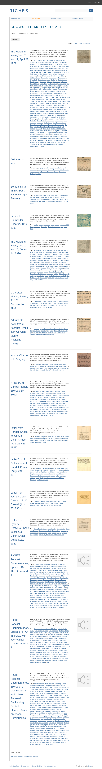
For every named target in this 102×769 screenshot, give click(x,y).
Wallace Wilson (58, 140)
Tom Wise (38, 174)
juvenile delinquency (41, 366)
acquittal (36, 329)
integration (48, 640)
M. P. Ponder (65, 264)
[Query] (74, 10)
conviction (43, 331)
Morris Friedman (49, 121)
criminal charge (59, 470)
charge (54, 468)
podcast (58, 597)
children (63, 76)
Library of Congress (45, 589)
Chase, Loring (34, 693)
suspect (60, 227)
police (32, 172)
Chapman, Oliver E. (62, 691)
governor (39, 580)
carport (44, 301)
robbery (32, 131)
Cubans (43, 399)
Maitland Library (35, 111)
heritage (36, 715)
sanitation (56, 132)
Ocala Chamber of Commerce (39, 125)
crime (48, 80)
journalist (33, 642)
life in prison (54, 589)
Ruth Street (37, 307)
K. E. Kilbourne (39, 101)
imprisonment (64, 438)
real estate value (40, 728)
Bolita (50, 393)
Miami (62, 644)
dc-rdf (16, 756)
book (49, 70)
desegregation (42, 635)
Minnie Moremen (61, 270)
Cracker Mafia (64, 633)
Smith (65, 440)
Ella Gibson (33, 401)
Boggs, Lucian (61, 529)
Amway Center (49, 685)
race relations (52, 599)
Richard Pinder (61, 129)
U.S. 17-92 (56, 734)
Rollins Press (39, 131)
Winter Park (39, 144)
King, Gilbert (34, 586)
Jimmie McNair (40, 99)
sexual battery (34, 201)
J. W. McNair (36, 262)
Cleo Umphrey (62, 78)
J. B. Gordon (53, 260)
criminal (57, 225)
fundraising (33, 580)
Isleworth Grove (43, 440)
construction (56, 301)
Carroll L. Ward (52, 74)
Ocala (64, 123)
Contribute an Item (77, 18)
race (61, 476)
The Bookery (46, 134)
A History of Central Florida (41, 391)
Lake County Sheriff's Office (38, 587)
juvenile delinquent (52, 366)
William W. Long (55, 142)
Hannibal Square (41, 713)
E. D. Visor (43, 82)
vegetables (64, 136)
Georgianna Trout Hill (61, 88)
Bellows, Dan (57, 687)
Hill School (33, 260)
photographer (62, 648)
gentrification (55, 711)
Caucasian (48, 468)
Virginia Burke (60, 138)
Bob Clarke (45, 393)
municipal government (36, 123)
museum (49, 721)
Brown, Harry (40, 395)
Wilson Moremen (38, 280)
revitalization (49, 728)
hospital (32, 474)
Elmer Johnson (34, 84)
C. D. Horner (39, 72)
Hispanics (33, 405)
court (44, 195)
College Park (55, 633)
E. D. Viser (65, 256)
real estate (54, 129)
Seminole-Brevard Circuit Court (50, 199)
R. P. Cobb (39, 129)
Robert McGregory (58, 197)
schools (36, 172)
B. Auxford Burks (62, 64)
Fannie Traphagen (63, 84)
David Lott (57, 331)
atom (12, 756)
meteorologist (56, 644)
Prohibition (44, 227)
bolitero (62, 393)
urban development (38, 736)
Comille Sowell (42, 80)
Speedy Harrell (46, 413)
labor (52, 440)
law (67, 195)
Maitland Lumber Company (48, 111)
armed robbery (38, 195)
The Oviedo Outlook (45, 201)
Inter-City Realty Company (38, 95)
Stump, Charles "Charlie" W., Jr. (44, 656)
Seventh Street (34, 370)
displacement (55, 699)
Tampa (53, 413)
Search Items (34, 33)
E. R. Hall (49, 82)
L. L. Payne (52, 262)
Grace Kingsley (42, 89)
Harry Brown (49, 403)
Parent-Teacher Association (56, 125)
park (46, 723)
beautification (34, 68)
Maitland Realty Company (56, 113)
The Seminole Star (55, 370)
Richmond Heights (45, 730)
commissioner (43, 533)
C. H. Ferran (54, 254)
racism (58, 599)
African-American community (52, 683)
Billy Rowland (43, 70)
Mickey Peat (40, 121)
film (31, 86)
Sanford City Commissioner (47, 535)
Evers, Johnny (52, 636)
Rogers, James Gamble (58, 730)
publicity (44, 599)
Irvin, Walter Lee (48, 584)
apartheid (56, 685)
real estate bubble (40, 727)
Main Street (65, 407)
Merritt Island (34, 409)
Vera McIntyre (34, 138)
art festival (61, 629)
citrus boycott (54, 566)
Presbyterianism (53, 127)
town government (40, 136)
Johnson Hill (63, 331)
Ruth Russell (40, 132)
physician (66, 723)
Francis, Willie (64, 578)
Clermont (39, 568)
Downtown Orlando (44, 701)
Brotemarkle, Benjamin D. (61, 689)
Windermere (38, 442)
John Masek (48, 99)
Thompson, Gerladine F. (41, 734)
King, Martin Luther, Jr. (62, 642)
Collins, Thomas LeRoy (58, 568)
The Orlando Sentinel (50, 658)
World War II (45, 744)
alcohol (36, 225)
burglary (40, 168)
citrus (46, 78)
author (32, 631)
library (63, 103)
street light (63, 276)
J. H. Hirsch (46, 97)
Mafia (60, 407)
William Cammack (45, 142)
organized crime (44, 411)
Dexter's (48, 699)
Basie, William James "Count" (44, 687)
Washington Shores (44, 738)
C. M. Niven (63, 72)
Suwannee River (58, 605)
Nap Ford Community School (61, 721)
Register (97, 2)
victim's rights (59, 201)
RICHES (19, 10)
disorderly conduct (44, 438)
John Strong (56, 99)
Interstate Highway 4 (44, 717)
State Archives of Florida (55, 603)
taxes (31, 734)
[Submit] (91, 10)
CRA (46, 695)
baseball (37, 631)
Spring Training (63, 654)
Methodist (33, 121)
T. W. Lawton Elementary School (49, 172)
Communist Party (43, 570)
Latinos (46, 407)
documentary (42, 576)
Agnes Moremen (47, 250)
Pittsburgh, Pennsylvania (45, 650)
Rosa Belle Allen (48, 131)
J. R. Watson (62, 97)
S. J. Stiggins (48, 132)
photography (34, 650)
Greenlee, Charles (60, 580)
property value (47, 725)
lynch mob (37, 591)
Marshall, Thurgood (51, 591)
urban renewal (48, 736)
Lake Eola (48, 103)
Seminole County (35, 199)
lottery (56, 407)
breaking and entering (46, 501)
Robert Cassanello (35, 413)
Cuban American (62, 397)
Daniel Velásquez (52, 399)
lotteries (51, 407)
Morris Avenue (42, 721)
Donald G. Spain (47, 256)
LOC (31, 591)
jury (31, 333)
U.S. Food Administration (51, 478)
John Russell (44, 262)
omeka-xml (31, 756)
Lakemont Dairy (56, 103)
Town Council (43, 278)
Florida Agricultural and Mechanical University (50, 707)
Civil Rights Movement (52, 693)
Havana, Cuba (40, 640)
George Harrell (40, 403)
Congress (39, 397)
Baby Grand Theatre (36, 66)
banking (48, 66)
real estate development (53, 727)
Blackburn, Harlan (64, 631)
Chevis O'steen (55, 76)
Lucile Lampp (48, 105)
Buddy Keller (37, 301)
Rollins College (63, 274)
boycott (32, 566)
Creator (80, 43)
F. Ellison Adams (52, 84)
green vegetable (52, 89)
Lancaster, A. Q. (35, 476)
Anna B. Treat (59, 62)
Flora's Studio (46, 258)
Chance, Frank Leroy (45, 633)
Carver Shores (34, 691)
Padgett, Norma (42, 597)
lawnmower (44, 305)
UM (51, 607)
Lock (41, 505)
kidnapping (65, 584)
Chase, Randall (64, 437)
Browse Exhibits (55, 18)
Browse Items (36, 18)
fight (58, 438)
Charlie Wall (61, 395)
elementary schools (55, 168)
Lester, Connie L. (35, 719)
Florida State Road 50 (40, 638)
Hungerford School (46, 93)
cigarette (49, 301)
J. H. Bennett (38, 97)
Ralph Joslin (46, 129)
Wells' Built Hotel (40, 740)
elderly (63, 701)
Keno (31, 407)
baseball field (44, 631)
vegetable (57, 136)
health (53, 91)
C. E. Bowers (47, 72)
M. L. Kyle (58, 264)
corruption (46, 397)
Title (75, 43)
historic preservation (45, 715)
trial (52, 335)
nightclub (64, 646)
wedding (66, 140)
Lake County (53, 586)
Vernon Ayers (51, 138)
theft (43, 307)
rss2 (36, 756)
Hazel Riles (47, 91)
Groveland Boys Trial (61, 582)
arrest (35, 168)
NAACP (57, 593)
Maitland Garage (62, 109)
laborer (56, 440)
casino (36, 633)
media (32, 593)
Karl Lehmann (48, 101)
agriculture (39, 62)
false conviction (41, 578)
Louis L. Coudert (50, 264)
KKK (39, 586)
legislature (66, 717)
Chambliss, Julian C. (50, 691)
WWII (51, 744)
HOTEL (65, 715)
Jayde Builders (63, 303)
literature (32, 644)
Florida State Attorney (53, 578)
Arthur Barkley (59, 329)
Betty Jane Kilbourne (55, 68)
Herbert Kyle (59, 91)
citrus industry (53, 78)
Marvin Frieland (56, 115)
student (40, 134)
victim (53, 201)
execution (57, 576)
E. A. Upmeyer (56, 256)
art (56, 629)
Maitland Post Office (42, 113)
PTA (59, 127)
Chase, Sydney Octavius (59, 531)
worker (45, 442)
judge (52, 195)
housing (39, 260)
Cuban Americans (35, 399)
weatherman (51, 660)
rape (46, 197)
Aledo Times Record (48, 62)
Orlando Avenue (40, 723)
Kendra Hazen (62, 405)
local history (39, 644)
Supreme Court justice (40, 605)
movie (65, 121)
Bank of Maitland (47, 252)
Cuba (55, 397)
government (33, 89)
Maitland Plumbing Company (55, 268)
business (39, 254)
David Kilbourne (62, 80)
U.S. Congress (60, 413)
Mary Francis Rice (52, 117)
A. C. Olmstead (47, 60)
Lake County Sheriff (63, 586)
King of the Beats (50, 642)
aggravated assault (45, 329)
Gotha (65, 472)
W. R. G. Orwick (48, 140)
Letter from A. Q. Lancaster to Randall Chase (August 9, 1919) (19, 467)
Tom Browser (49, 307)
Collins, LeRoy (47, 568)
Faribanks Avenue (61, 703)
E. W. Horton (56, 82)
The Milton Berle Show (36, 658)
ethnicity (53, 703)
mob (36, 593)
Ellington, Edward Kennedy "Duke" (40, 703)
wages (32, 442)
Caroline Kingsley (43, 74)
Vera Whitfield (43, 138)
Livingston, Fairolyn (46, 719)
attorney (44, 529)
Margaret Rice (38, 115)
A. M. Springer (56, 60)
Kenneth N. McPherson (59, 101)
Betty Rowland (34, 70)
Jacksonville (55, 640)
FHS (43, 705)
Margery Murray (47, 115)
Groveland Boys (49, 582)
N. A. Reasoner (57, 123)
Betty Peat (65, 68)
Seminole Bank (59, 535)
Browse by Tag (23, 33)
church (43, 78)
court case (55, 570)
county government (44, 225)
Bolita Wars (56, 393)
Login (90, 2)
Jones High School (56, 717)
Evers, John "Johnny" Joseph (38, 636)
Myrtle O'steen (48, 123)
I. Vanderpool (56, 93)
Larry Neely (62, 195)
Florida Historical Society (43, 709)
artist (65, 629)
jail (68, 225)
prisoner (64, 597)
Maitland (45, 107)
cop (44, 168)
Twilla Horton (50, 136)
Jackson (54, 533)
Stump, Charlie (58, 656)
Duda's (59, 399)
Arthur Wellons (42, 64)
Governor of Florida (48, 580)
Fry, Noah (59, 472)
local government (39, 105)
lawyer (59, 533)
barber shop (65, 66)
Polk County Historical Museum (58, 411)
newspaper (33, 597)
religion (56, 274)
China (67, 395)
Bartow (39, 393)
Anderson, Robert (49, 629)
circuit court (36, 331)
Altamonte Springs (63, 250)
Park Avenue (54, 648)
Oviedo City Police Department (57, 305)
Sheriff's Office (43, 603)
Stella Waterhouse (54, 276)
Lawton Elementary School (56, 170)
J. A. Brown (59, 95)
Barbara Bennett (56, 66)
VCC (36, 738)
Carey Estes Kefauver (50, 395)
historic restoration (57, 715)
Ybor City (51, 415)
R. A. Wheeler (42, 274)
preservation (39, 725)
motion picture (59, 121)
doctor (61, 699)
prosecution (33, 599)
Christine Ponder (35, 78)
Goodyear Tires (55, 258)
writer (47, 662)
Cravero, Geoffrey (53, 695)
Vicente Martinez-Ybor (41, 415)
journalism (63, 640)
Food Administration (50, 472)
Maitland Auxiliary (54, 107)
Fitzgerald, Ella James (51, 705)
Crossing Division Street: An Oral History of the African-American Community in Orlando (49, 697)
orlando (46, 272)
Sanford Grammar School (56, 368)
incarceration (34, 440)
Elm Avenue (57, 364)
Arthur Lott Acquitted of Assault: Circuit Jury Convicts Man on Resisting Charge (19, 332)
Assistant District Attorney (51, 564)
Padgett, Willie (51, 597)
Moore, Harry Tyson (43, 593)
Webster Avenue (55, 738)
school (61, 132)
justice (56, 195)
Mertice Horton (54, 119)
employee (53, 438)
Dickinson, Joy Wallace (53, 635)
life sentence (62, 589)
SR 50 (32, 656)
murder (52, 593)
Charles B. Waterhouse (44, 76)
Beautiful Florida (43, 68)
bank (44, 66)
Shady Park (50, 732)
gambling (59, 401)
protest (40, 599)
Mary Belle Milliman (41, 117)
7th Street (37, 364)
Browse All (14, 33)
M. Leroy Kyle (38, 107)
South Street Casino (60, 732)
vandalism (51, 278)
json (26, 756)
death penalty (47, 572)
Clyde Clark (33, 80)
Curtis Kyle (54, 80)
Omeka (90, 766)
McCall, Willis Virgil (63, 591)
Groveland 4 (40, 582)
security (51, 505)
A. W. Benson (38, 250)
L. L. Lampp (41, 103)
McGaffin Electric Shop (42, 119)
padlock (46, 505)
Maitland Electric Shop (49, 109)
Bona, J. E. (41, 468)
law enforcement (42, 170)
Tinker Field (60, 658)
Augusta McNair (52, 64)
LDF (52, 587)
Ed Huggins (55, 303)
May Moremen (45, 270)
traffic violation (46, 335)
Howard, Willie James (36, 584)
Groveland (33, 582)
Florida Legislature (45, 711)
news (62, 595)
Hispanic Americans (59, 403)
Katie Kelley (40, 405)
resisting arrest (38, 368)
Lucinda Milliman (58, 105)
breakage (36, 501)
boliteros (32, 395)
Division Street (47, 303)
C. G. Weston (56, 72)
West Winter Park (47, 742)
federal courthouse (35, 705)
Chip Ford (33, 397)
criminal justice (38, 572)
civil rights (33, 568)
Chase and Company (40, 437)
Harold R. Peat (39, 91)
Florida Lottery (51, 401)
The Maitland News (56, 134)
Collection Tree (15, 18)
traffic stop (39, 335)
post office (37, 127)
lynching (42, 591)
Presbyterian (44, 127)
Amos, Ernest (38, 529)
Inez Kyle (63, 93)
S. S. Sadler (40, 276)
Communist (33, 570)
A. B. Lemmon (38, 60)
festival (59, 636)
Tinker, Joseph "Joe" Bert (40, 660)
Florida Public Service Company (53, 86)
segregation (54, 654)
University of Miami (58, 607)
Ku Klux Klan (45, 586)
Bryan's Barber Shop (57, 70)
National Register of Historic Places (44, 646)
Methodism (62, 119)
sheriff (37, 478)
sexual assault (64, 199)
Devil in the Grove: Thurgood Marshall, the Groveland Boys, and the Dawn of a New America (49, 574)
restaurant (54, 652)
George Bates (50, 88)
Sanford (46, 368)
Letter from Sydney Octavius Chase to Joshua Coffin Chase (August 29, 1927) (20, 532)
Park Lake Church (54, 272)
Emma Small (43, 84)
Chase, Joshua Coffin (53, 437)
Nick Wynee (42, 409)
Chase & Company (62, 468)
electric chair (50, 576)
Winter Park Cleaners (49, 144)
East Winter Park (55, 701)
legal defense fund (60, 587)
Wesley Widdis (34, 142)
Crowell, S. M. (63, 503)
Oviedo (66, 170)
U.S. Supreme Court (43, 607)
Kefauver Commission (50, 405)
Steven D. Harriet (45, 370)
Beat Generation (53, 631)
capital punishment (40, 566)
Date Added (86, 43)
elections (64, 399)
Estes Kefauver (42, 401)
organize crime (40, 648)
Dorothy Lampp (34, 82)
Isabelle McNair (50, 95)
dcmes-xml (21, 756)
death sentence (56, 572)
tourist (50, 734)
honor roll (37, 93)
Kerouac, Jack (40, 642)
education (64, 82)
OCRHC (48, 409)
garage (44, 88)
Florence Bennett (38, 86)
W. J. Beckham (39, 140)
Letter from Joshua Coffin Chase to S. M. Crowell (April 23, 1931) (19, 500)
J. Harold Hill (54, 97)
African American (55, 391)
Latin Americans (38, 407)
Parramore (60, 723)
